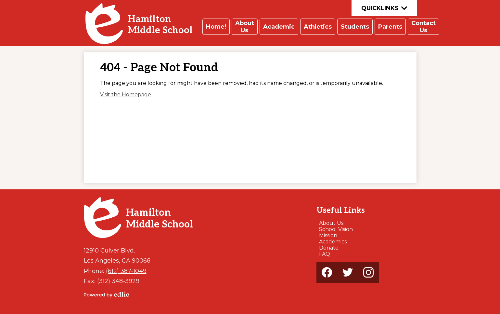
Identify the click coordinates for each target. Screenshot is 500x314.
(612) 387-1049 (126, 271)
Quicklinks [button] (384, 8)
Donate (329, 248)
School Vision (336, 229)
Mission (328, 235)
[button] (216, 27)
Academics (333, 242)
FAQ (324, 254)
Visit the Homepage (125, 94)
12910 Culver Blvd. (109, 250)
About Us (331, 223)
